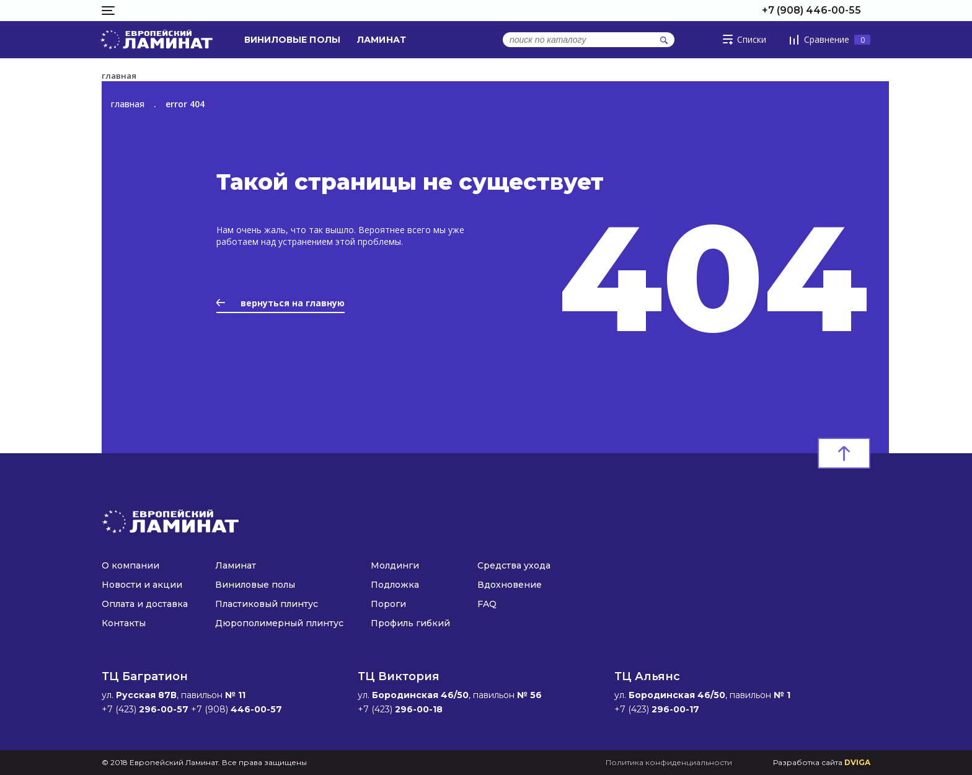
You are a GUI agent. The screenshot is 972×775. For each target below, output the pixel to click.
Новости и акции (142, 584)
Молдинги (395, 565)
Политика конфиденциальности (669, 762)
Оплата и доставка (145, 603)
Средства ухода (513, 565)
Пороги (388, 603)
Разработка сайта (821, 762)
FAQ (487, 603)
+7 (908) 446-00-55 (811, 10)
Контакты (124, 623)
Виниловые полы (292, 39)
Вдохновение (509, 584)
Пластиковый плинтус (266, 603)
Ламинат (381, 39)
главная (127, 104)
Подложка (395, 584)
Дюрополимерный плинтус (279, 623)
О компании (130, 565)
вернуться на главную (280, 303)
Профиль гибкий (410, 623)
